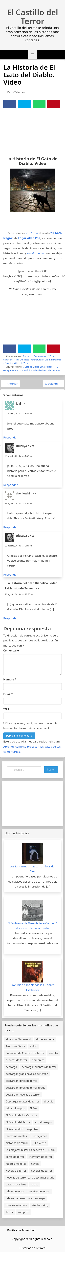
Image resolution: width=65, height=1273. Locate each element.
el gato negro (43, 1122)
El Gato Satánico (24, 370)
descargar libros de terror (21, 1081)
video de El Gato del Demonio (46, 370)
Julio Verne (39, 1143)
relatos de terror (39, 1191)
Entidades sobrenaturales (31, 359)
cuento (53, 1053)
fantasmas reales (16, 1136)
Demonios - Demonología (34, 356)
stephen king (40, 1205)
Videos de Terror (21, 363)
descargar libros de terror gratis (25, 1087)
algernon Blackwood (18, 1039)
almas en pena (45, 1039)
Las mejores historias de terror (25, 1150)
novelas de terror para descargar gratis (30, 1177)
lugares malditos (16, 1164)
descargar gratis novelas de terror (27, 1074)
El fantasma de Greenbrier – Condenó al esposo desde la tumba (32, 925)
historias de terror (17, 1143)
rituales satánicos (16, 1205)
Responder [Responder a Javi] (10, 437)
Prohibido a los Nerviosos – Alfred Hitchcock (32, 987)
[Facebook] (9, 104)
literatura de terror (40, 1157)
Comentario (11, 650)
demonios (38, 1060)
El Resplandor (14, 1129)
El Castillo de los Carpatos (21, 1115)
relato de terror (15, 1191)
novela (35, 1164)
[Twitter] (24, 104)
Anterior (10, 383)
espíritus (32, 1129)
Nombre (9, 679)
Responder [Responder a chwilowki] (10, 527)
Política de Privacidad (21, 1230)
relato (34, 1184)
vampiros (23, 1212)
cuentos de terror (16, 1060)
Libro (51, 1150)
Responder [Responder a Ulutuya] (10, 485)
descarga (11, 1067)
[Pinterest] (53, 104)
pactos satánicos (16, 1184)
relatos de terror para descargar (25, 1198)
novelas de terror (41, 1170)
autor (33, 1046)
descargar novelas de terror (23, 1094)
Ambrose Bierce (15, 1046)
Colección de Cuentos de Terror (25, 1053)
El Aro (33, 1108)
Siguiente (53, 383)
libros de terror (15, 1157)
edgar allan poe (15, 1108)
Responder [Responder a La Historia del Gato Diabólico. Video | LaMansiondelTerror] (10, 618)
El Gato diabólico (48, 366)
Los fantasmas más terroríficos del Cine (32, 868)
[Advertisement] (31, 130)
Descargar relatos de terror (22, 1101)
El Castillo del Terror (32, 17)
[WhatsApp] (39, 104)
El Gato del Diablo (30, 366)
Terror (9, 1212)
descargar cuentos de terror (39, 1067)
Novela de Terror (16, 1170)
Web (6, 709)
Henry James (39, 1136)
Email (8, 694)
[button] (32, 54)
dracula (48, 1101)
